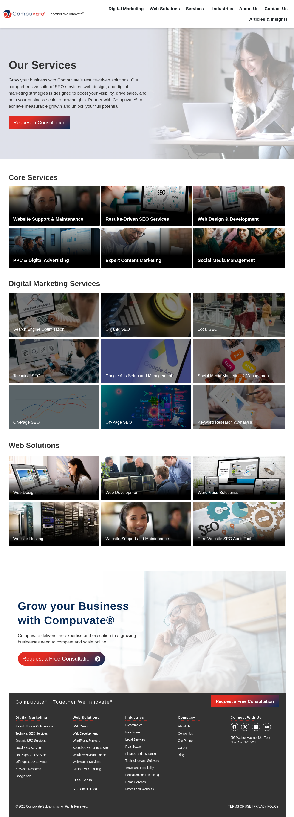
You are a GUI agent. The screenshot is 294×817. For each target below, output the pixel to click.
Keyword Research (28, 769)
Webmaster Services (87, 762)
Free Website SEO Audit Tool (224, 539)
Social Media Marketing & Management (234, 376)
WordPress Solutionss (218, 493)
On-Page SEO (26, 422)
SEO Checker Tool (85, 789)
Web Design (24, 493)
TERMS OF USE (239, 807)
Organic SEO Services (31, 741)
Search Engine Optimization (39, 330)
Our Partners (186, 741)
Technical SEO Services (32, 734)
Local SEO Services (29, 748)
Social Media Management (226, 261)
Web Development (122, 493)
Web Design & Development (228, 219)
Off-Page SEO (118, 422)
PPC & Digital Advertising (41, 261)
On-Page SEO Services (31, 755)
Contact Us (276, 8)
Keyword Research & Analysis (225, 422)
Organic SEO (117, 330)
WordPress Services (86, 741)
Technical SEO (26, 376)
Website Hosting (28, 539)
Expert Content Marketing (133, 261)
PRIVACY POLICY (265, 807)
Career (182, 748)
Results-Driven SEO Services (137, 219)
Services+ (196, 8)
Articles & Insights (268, 19)
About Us (248, 8)
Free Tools (82, 780)
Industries (222, 8)
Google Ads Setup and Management (138, 376)
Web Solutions (165, 8)
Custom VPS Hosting (87, 769)
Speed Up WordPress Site (90, 748)
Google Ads (23, 776)
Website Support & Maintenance (48, 219)
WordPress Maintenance (89, 755)
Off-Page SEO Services (31, 762)
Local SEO (208, 330)
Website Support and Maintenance (137, 539)
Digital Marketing (126, 8)
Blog (181, 755)
